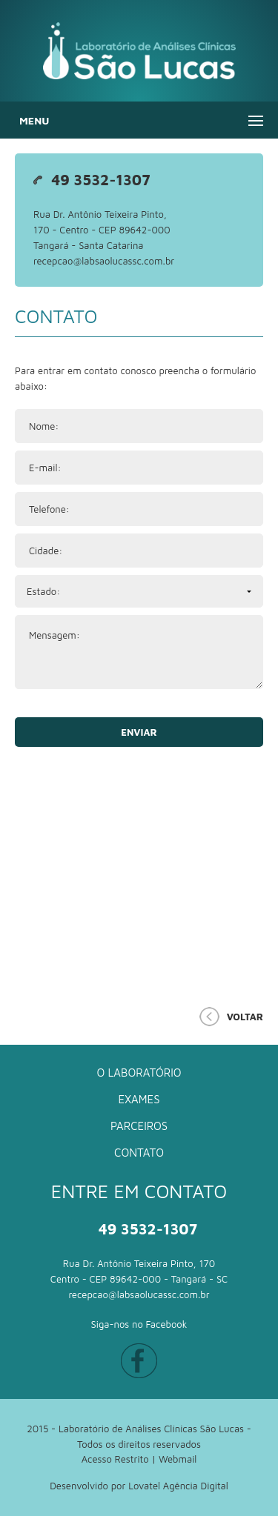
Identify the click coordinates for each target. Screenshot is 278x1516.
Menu (34, 120)
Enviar (139, 732)
